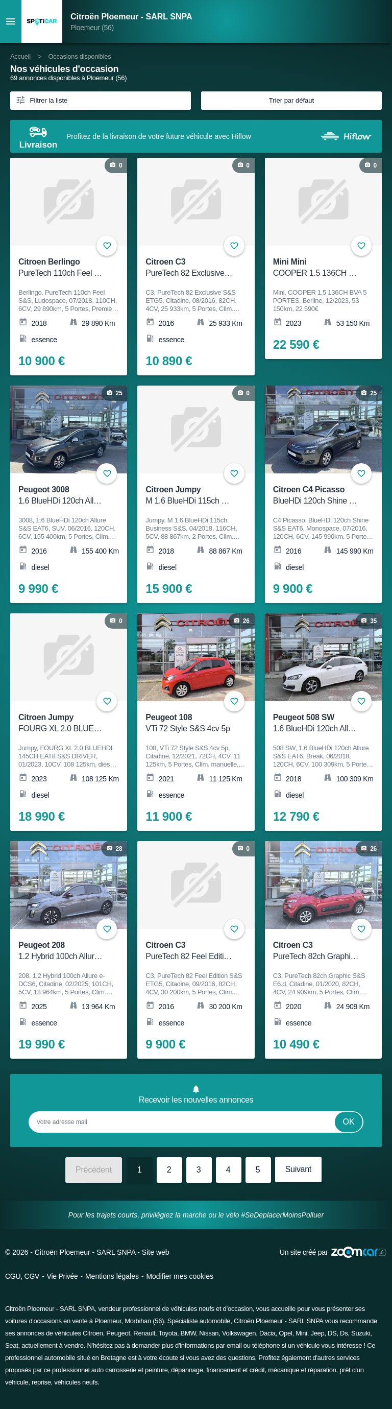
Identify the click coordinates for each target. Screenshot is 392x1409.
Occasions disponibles (79, 56)
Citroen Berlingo (62, 267)
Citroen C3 (189, 267)
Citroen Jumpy (189, 495)
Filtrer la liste (41, 99)
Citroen (93, 1333)
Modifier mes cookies (179, 1276)
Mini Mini (316, 267)
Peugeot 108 (189, 723)
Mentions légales (112, 1276)
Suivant (298, 1169)
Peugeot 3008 (62, 495)
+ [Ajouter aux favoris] (361, 245)
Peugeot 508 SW (316, 723)
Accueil (20, 56)
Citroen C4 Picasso (316, 495)
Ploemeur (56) (92, 27)
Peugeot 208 (62, 951)
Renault (144, 1333)
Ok (349, 1121)
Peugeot (118, 1333)
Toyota (167, 1333)
